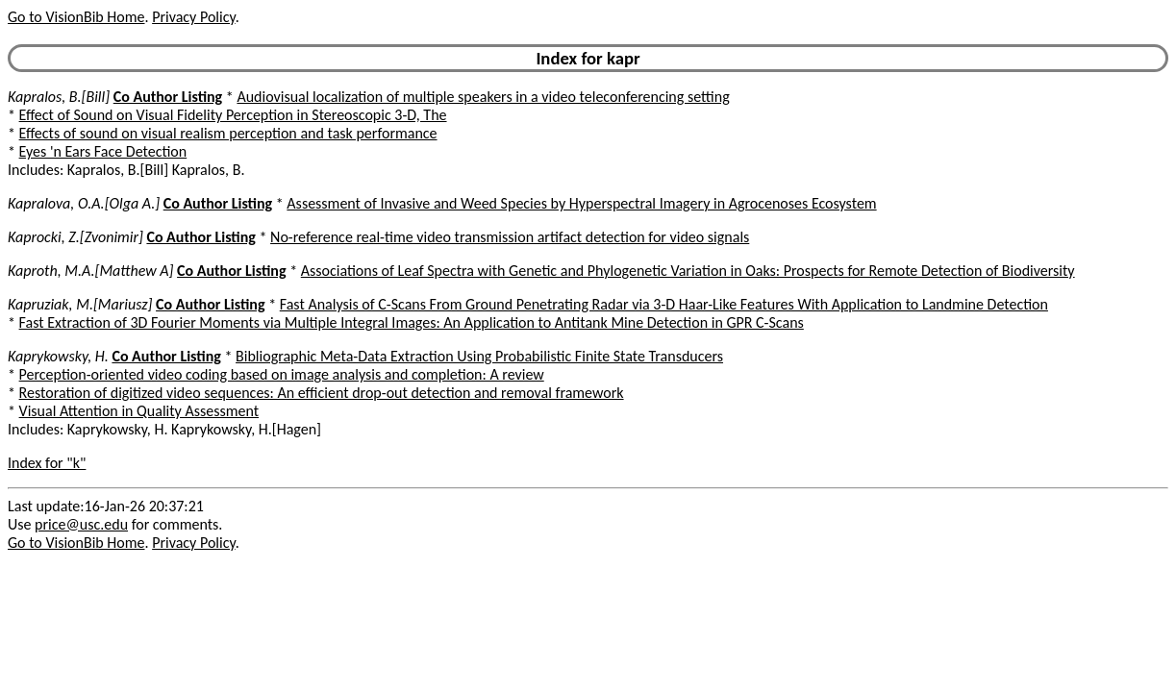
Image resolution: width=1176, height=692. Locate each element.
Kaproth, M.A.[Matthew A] (90, 270)
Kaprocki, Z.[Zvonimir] (75, 237)
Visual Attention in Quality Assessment (139, 411)
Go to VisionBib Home (76, 17)
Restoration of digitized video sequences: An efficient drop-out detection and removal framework (321, 392)
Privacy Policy (193, 17)
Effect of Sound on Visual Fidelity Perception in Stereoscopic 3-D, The (233, 115)
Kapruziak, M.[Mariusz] (80, 304)
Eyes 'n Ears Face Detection (103, 151)
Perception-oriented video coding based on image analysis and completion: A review (281, 374)
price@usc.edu (81, 524)
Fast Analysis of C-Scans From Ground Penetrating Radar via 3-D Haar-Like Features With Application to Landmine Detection (664, 304)
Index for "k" (47, 463)
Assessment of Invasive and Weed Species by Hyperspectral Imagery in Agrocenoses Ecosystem (581, 203)
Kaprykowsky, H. (58, 356)
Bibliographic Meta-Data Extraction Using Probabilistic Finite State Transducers (479, 356)
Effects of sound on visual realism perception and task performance (228, 133)
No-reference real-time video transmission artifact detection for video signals (509, 237)
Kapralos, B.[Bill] (59, 96)
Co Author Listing (167, 96)
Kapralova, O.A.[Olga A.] (84, 203)
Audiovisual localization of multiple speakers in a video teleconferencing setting (483, 96)
